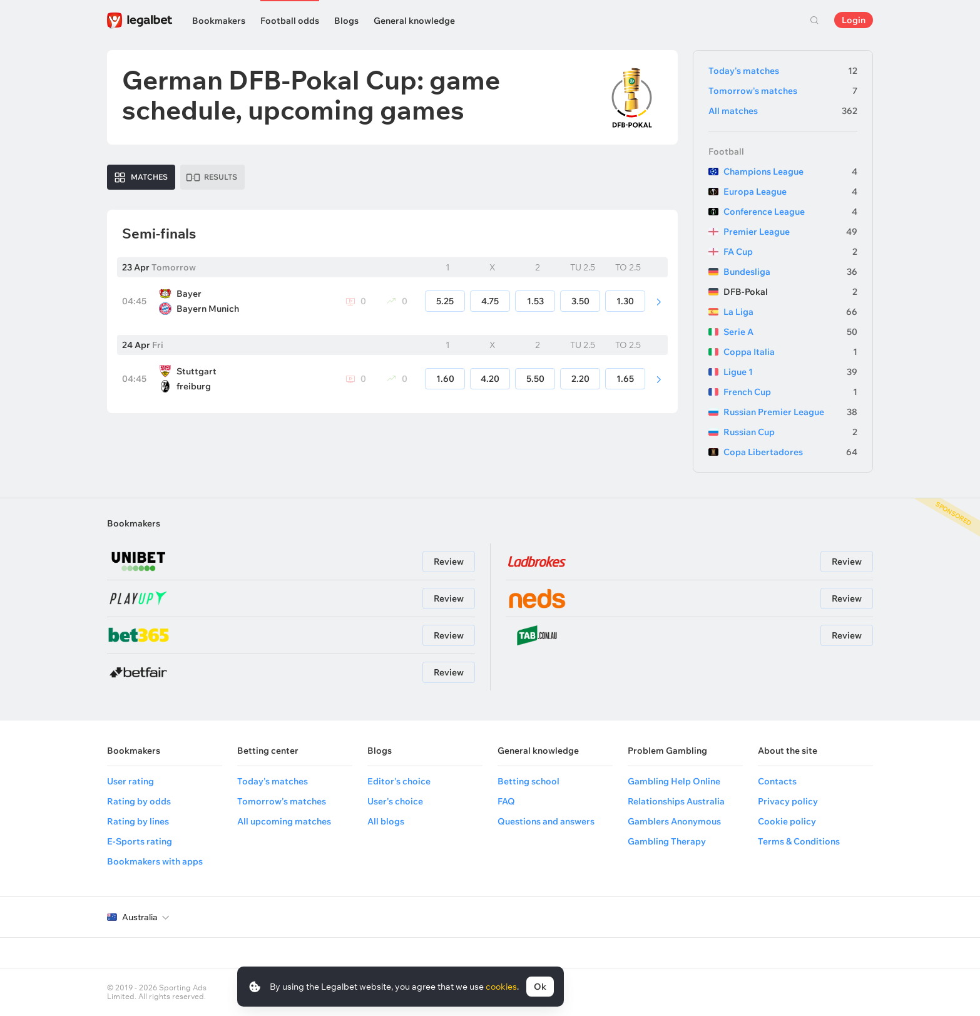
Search (814, 20)
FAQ (506, 801)
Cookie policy (787, 821)
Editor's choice (399, 781)
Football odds (289, 21)
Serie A (790, 332)
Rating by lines (138, 821)
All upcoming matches (284, 821)
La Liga (790, 312)
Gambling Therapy (667, 841)
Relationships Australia (676, 801)
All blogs (385, 821)
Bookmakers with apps (155, 861)
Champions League (790, 172)
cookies (501, 986)
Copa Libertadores (790, 452)
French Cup (790, 392)
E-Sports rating (139, 841)
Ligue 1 (790, 372)
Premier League (790, 232)
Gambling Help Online (674, 781)
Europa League (790, 192)
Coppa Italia (790, 352)
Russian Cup (790, 432)
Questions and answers (546, 821)
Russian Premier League (790, 412)
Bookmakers (218, 21)
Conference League (790, 212)
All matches (782, 111)
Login (853, 20)
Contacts (777, 781)
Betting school (528, 781)
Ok (540, 986)
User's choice (395, 801)
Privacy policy (788, 801)
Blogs (346, 21)
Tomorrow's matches (782, 91)
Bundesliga (790, 272)
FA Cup (790, 252)
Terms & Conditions (799, 841)
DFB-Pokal (790, 292)
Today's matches (782, 71)
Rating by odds (139, 801)
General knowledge (414, 21)
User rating (130, 781)
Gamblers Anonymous (674, 821)
